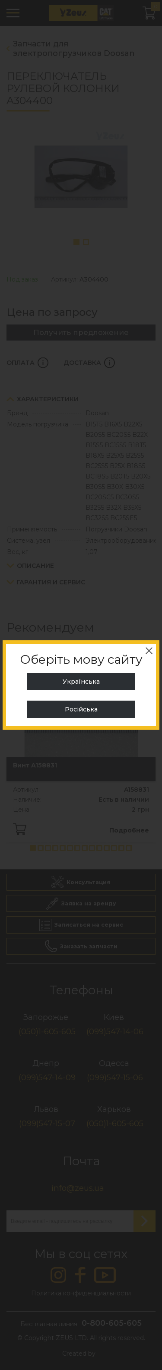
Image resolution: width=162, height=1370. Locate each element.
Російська (81, 709)
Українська (81, 681)
